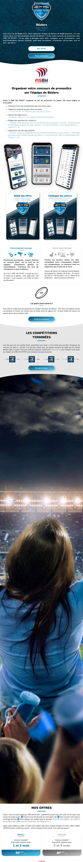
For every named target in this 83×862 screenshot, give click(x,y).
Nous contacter (41, 56)
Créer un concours (41, 319)
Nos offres (41, 49)
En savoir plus (41, 368)
